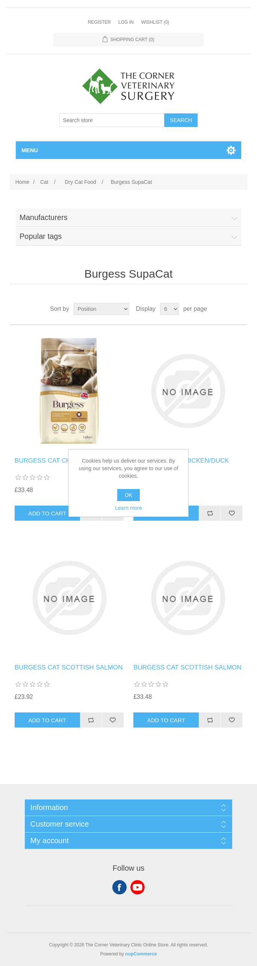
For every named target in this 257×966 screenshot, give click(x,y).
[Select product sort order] (101, 309)
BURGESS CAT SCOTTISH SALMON (68, 667)
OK (128, 495)
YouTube (137, 887)
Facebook (119, 887)
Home (22, 182)
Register (99, 22)
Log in (126, 22)
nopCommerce (141, 954)
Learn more (128, 508)
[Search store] (112, 120)
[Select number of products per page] (169, 309)
